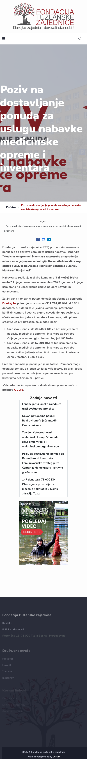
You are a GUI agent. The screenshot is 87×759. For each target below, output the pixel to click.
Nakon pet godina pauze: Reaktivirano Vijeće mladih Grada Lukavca (39, 420)
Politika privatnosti (13, 630)
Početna (11, 207)
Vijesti (43, 221)
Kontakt (6, 624)
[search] (80, 38)
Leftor (56, 756)
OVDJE (18, 390)
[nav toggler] (3, 38)
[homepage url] (43, 16)
